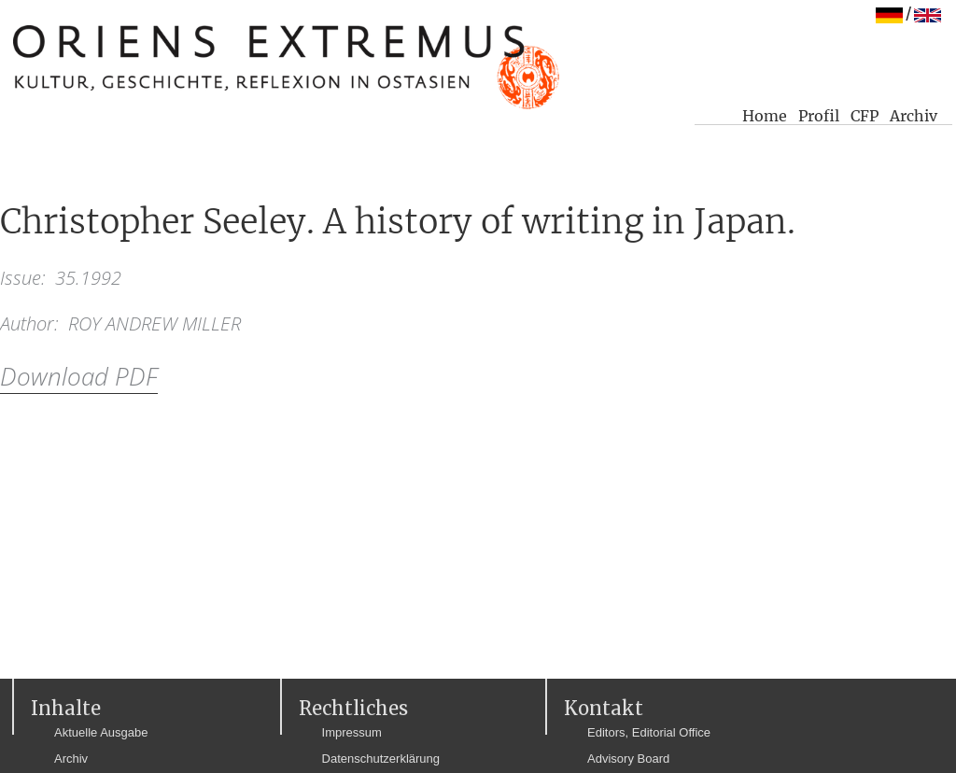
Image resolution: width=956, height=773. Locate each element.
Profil (818, 115)
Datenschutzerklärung (381, 759)
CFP (865, 115)
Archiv (913, 115)
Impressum (352, 732)
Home (764, 115)
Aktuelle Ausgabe (101, 732)
